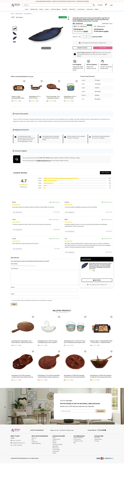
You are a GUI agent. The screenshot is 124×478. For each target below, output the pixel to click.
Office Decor (72, 9)
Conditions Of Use (78, 441)
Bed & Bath (65, 9)
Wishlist (99, 5)
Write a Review (105, 172)
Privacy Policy (77, 439)
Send (14, 304)
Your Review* (14, 268)
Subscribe (101, 411)
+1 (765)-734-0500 (16, 445)
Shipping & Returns (78, 437)
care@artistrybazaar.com (43, 160)
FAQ (74, 442)
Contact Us (34, 441)
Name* (13, 287)
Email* (12, 294)
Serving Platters (27, 13)
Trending (96, 441)
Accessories (89, 9)
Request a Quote (82, 47)
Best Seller (97, 437)
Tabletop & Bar (34, 9)
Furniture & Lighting (56, 9)
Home (12, 13)
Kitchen (41, 9)
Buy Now (96, 280)
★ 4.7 (13, 17)
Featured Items (98, 439)
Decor (27, 9)
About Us (34, 438)
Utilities (97, 9)
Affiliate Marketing (36, 443)
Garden (47, 9)
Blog (33, 440)
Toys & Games (81, 9)
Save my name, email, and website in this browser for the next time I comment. (32, 300)
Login (111, 5)
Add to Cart (102, 47)
